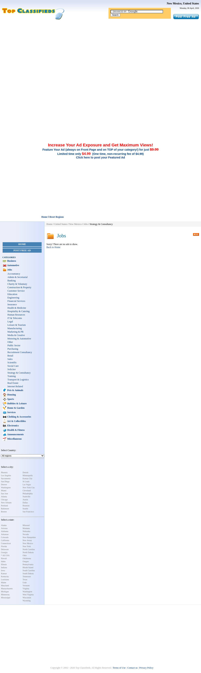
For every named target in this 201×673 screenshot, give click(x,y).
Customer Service (16, 290)
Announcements (15, 434)
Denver (4, 484)
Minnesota (5, 594)
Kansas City (28, 478)
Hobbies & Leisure (17, 403)
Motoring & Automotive (19, 338)
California (5, 540)
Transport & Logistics (18, 379)
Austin (25, 499)
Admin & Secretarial (17, 277)
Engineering (13, 297)
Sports (10, 399)
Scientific (12, 362)
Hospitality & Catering (18, 311)
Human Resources (16, 314)
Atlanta (4, 496)
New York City (29, 487)
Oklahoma (27, 558)
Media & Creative (16, 335)
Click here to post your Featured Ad (100, 157)
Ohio (25, 555)
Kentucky (5, 576)
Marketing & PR (15, 331)
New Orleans (6, 502)
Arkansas (4, 534)
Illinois (4, 564)
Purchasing (12, 348)
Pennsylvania (28, 564)
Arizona (4, 528)
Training (11, 376)
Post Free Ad (22, 250)
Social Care (13, 366)
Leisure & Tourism (16, 325)
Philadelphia (28, 493)
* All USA (5, 555)
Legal (10, 321)
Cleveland (27, 490)
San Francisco (28, 512)
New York (27, 546)
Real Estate (12, 383)
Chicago (4, 499)
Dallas (25, 502)
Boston (4, 512)
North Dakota (28, 552)
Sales (9, 359)
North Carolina (29, 549)
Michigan (5, 591)
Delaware (5, 549)
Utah (25, 582)
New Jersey (27, 540)
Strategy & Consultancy (19, 372)
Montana (26, 528)
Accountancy (13, 273)
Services (11, 412)
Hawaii (4, 558)
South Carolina (29, 570)
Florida (4, 546)
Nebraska (26, 531)
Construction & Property (19, 287)
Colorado (4, 537)
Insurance (12, 304)
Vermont (26, 585)
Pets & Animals (15, 390)
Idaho (3, 561)
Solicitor (11, 369)
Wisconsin (27, 597)
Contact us (132, 667)
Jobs (9, 269)
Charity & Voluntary (17, 284)
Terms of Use (119, 667)
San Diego (5, 481)
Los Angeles (6, 475)
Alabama (4, 531)
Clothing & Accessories (19, 416)
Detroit (25, 472)
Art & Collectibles (16, 421)
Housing (11, 394)
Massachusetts (7, 588)
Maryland (5, 585)
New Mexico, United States (183, 3)
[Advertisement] (100, 50)
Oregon (26, 561)
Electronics (13, 425)
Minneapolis (28, 475)
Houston (26, 505)
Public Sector (13, 345)
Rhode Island (28, 567)
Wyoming (27, 600)
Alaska (4, 525)
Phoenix (4, 472)
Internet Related (15, 386)
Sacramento (5, 478)
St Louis (26, 481)
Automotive (13, 265)
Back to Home (53, 247)
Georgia (4, 552)
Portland (4, 505)
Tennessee (27, 576)
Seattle (25, 509)
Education (12, 294)
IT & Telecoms (14, 318)
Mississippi (5, 597)
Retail (10, 355)
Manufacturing (14, 328)
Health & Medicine (16, 307)
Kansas (4, 573)
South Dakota (28, 573)
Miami (3, 490)
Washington (6, 487)
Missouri (26, 525)
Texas (25, 579)
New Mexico (28, 543)
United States (60, 224)
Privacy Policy (146, 667)
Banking (11, 280)
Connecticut (6, 543)
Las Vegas (27, 484)
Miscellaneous (14, 438)
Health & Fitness (16, 430)
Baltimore (5, 509)
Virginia (26, 588)
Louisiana (5, 579)
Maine (3, 582)
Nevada (26, 534)
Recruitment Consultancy (19, 352)
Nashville (26, 496)
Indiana (4, 567)
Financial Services (16, 301)
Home (22, 244)
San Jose (4, 493)
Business (11, 260)
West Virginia (28, 594)
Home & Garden (16, 407)
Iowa (3, 570)
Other (10, 342)
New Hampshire (29, 537)
